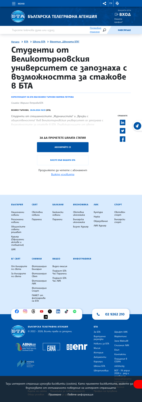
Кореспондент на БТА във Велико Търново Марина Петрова (42, 97)
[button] (104, 3)
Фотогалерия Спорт (39, 289)
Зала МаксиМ (121, 341)
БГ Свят (15, 258)
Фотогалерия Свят (39, 275)
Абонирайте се (62, 147)
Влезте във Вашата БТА (62, 160)
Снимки (37, 258)
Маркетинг (120, 336)
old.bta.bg (119, 366)
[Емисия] (112, 30)
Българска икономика (79, 221)
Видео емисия (59, 266)
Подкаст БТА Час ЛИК (59, 279)
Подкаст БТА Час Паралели (59, 272)
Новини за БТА (101, 343)
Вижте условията (62, 174)
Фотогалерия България (39, 268)
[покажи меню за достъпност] (137, 384)
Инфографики (82, 258)
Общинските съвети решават (18, 229)
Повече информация (80, 394)
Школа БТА (39, 41)
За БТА (97, 332)
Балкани (58, 204)
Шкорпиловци (101, 370)
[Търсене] (104, 30)
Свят (35, 204)
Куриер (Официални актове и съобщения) (17, 240)
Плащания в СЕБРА (120, 360)
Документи (100, 357)
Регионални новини (17, 221)
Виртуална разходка (100, 338)
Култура (98, 212)
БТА (26, 41)
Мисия (97, 348)
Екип (116, 350)
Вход (125, 14)
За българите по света (18, 275)
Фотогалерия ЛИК (39, 282)
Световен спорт (119, 213)
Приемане (55, 394)
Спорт (118, 204)
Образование (101, 221)
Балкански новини (57, 213)
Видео (56, 258)
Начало (15, 42)
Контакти (120, 354)
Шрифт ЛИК (121, 332)
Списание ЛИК (121, 345)
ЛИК (96, 204)
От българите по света (19, 268)
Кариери (98, 361)
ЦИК (13, 249)
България (17, 204)
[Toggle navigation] (18, 3)
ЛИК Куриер (100, 225)
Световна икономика (79, 213)
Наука (97, 216)
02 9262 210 (115, 314)
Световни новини (37, 213)
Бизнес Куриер (81, 226)
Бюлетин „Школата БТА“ (64, 41)
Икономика (80, 204)
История (98, 352)
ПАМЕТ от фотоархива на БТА (38, 298)
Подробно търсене (95, 30)
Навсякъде (124, 30)
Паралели (37, 219)
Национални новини (17, 213)
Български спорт (119, 221)
